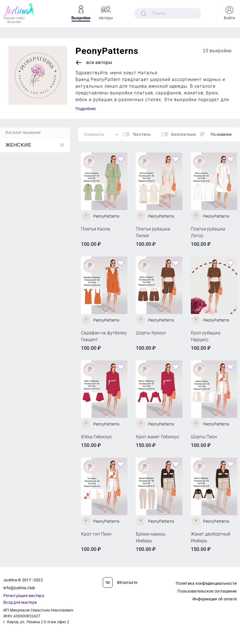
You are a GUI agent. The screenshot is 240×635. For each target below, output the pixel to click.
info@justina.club (19, 588)
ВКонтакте (120, 582)
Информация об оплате (215, 599)
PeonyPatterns (106, 51)
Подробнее (85, 108)
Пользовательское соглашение (207, 591)
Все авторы (93, 62)
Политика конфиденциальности (206, 583)
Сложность (94, 134)
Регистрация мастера (23, 595)
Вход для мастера (20, 602)
